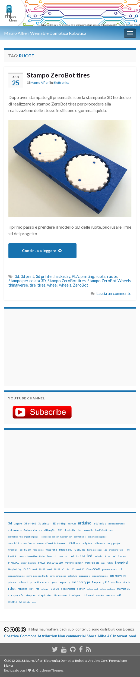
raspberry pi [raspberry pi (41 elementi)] (81, 582)
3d (17, 276)
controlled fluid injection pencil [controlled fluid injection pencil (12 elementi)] (23, 536)
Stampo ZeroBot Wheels (109, 280)
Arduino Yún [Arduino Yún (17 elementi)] (30, 530)
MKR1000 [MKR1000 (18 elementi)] (13, 562)
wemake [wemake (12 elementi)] (100, 595)
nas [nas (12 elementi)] (103, 562)
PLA (75, 276)
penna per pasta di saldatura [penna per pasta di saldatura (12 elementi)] (63, 575)
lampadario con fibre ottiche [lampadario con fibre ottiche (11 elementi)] (31, 556)
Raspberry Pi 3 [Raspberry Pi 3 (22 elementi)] (100, 582)
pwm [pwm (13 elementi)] (54, 582)
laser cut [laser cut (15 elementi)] (63, 556)
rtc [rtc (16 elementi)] (37, 588)
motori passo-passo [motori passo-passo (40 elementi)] (50, 562)
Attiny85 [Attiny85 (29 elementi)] (49, 530)
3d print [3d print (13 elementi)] (18, 523)
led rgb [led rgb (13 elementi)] (97, 556)
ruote (112, 276)
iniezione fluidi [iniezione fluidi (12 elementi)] (116, 549)
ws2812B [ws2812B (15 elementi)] (24, 601)
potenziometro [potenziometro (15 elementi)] (118, 575)
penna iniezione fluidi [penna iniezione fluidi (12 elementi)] (37, 575)
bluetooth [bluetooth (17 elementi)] (69, 530)
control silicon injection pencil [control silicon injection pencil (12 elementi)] (52, 543)
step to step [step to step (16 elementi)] (45, 595)
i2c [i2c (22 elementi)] (105, 549)
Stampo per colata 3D (27, 280)
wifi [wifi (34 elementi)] (119, 595)
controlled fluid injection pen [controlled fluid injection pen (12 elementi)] (98, 530)
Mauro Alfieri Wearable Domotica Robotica (45, 33)
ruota (101, 276)
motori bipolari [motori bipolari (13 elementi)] (28, 562)
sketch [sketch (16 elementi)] (81, 588)
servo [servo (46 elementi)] (55, 588)
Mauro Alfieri (40, 82)
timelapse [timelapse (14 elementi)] (75, 595)
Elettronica (61, 82)
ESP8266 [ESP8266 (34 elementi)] (25, 549)
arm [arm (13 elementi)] (40, 530)
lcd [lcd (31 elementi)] (72, 556)
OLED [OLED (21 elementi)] (27, 569)
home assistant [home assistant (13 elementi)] (94, 549)
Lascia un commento (114, 293)
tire (33, 285)
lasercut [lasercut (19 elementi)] (51, 556)
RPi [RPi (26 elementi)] (31, 588)
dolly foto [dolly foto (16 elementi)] (87, 543)
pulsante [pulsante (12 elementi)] (12, 582)
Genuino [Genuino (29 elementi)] (80, 549)
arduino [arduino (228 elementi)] (84, 523)
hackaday (62, 276)
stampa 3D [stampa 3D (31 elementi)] (123, 588)
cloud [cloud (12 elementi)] (79, 530)
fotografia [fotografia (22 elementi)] (51, 549)
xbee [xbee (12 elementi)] (34, 602)
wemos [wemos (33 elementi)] (110, 595)
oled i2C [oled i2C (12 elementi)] (70, 569)
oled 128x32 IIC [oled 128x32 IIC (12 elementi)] (55, 569)
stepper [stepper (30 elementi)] (31, 595)
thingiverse (18, 285)
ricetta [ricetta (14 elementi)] (126, 582)
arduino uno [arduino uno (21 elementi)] (14, 530)
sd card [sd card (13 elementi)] (45, 589)
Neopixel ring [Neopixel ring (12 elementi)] (14, 569)
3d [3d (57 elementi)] (10, 523)
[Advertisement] (42, 347)
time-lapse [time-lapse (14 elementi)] (60, 595)
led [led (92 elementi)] (89, 556)
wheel (52, 285)
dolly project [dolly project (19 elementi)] (114, 543)
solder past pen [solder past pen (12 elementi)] (107, 589)
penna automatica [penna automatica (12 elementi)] (16, 575)
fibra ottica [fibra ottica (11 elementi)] (38, 549)
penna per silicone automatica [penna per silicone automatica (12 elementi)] (93, 575)
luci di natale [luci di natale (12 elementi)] (119, 556)
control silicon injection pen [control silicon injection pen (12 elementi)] (21, 543)
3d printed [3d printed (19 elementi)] (30, 523)
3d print (27, 276)
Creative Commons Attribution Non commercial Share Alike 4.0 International (70, 636)
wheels (65, 285)
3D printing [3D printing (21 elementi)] (59, 523)
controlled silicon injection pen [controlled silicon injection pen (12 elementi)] (57, 536)
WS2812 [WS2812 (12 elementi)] (12, 602)
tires (41, 285)
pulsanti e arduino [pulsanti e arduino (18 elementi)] (40, 582)
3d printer (44, 276)
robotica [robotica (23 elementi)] (22, 588)
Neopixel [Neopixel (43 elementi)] (121, 562)
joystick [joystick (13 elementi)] (12, 556)
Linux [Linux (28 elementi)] (107, 556)
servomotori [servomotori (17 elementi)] (68, 588)
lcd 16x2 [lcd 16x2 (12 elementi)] (80, 556)
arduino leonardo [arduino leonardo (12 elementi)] (116, 523)
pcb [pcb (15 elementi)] (120, 569)
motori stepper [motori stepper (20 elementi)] (74, 562)
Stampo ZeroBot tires (58, 75)
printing (87, 276)
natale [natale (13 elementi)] (110, 562)
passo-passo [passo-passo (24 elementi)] (109, 569)
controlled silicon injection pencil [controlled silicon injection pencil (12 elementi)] (90, 536)
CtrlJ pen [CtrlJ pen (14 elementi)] (74, 543)
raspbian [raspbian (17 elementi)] (116, 582)
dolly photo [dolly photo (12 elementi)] (99, 543)
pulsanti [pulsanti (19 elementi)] (23, 582)
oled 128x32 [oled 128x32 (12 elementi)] (39, 569)
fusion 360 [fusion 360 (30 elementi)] (65, 549)
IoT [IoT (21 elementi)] (128, 549)
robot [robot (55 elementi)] (11, 588)
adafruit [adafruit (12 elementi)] (72, 523)
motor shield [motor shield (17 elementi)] (92, 562)
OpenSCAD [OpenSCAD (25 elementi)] (93, 569)
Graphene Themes (49, 670)
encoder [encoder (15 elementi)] (12, 549)
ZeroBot (80, 285)
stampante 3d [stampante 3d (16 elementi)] (16, 595)
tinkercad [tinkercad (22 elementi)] (88, 595)
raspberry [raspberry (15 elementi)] (64, 582)
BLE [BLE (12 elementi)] (60, 530)
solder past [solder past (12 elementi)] (92, 589)
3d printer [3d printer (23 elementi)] (44, 523)
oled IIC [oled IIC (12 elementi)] (80, 569)
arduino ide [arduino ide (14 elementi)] (100, 523)
